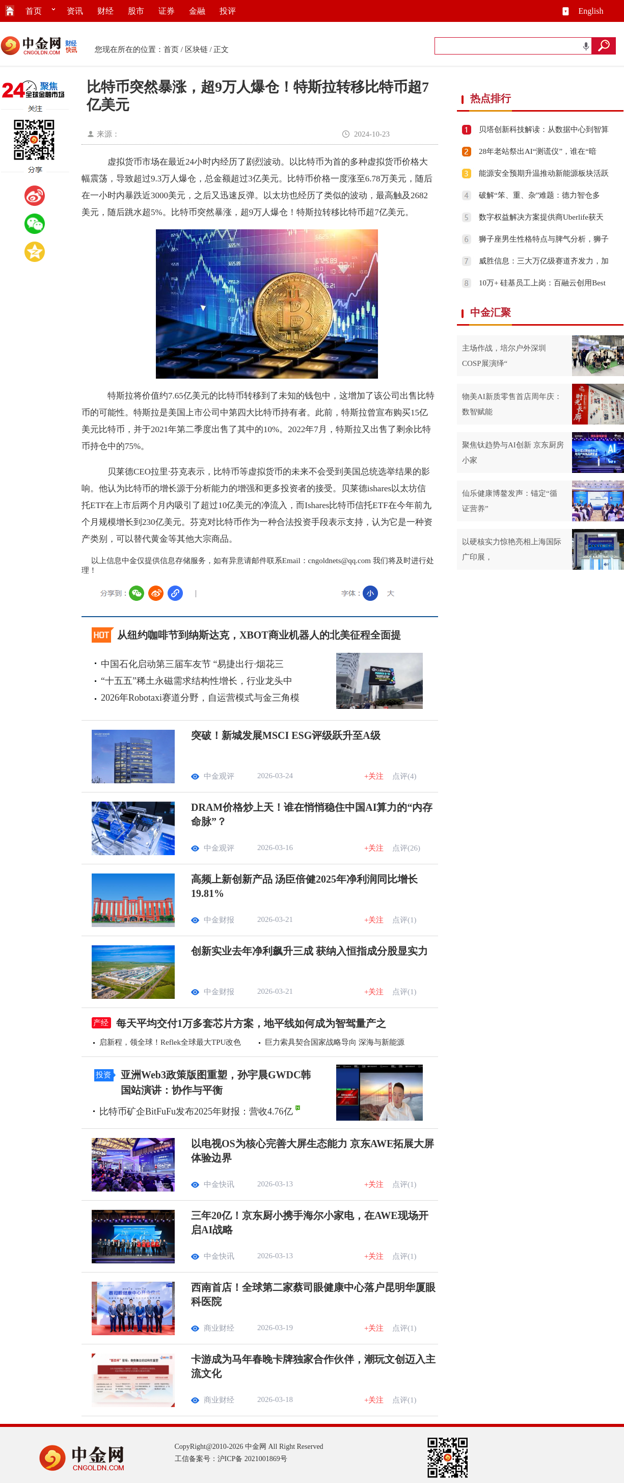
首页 (33, 11)
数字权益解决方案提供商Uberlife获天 (541, 217)
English (591, 11)
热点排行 (490, 98)
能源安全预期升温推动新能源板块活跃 (544, 173)
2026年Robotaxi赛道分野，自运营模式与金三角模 (200, 698)
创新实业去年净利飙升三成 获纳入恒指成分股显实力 (309, 951)
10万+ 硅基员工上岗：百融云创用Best (542, 283)
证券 (166, 11)
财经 (105, 11)
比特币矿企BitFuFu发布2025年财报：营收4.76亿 (196, 1111)
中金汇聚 (490, 312)
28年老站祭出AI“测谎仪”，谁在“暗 (537, 151)
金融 (197, 11)
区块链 (196, 49)
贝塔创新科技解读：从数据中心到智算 (544, 129)
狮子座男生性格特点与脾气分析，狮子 (544, 239)
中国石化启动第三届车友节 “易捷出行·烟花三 (192, 664)
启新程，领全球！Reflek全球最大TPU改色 (170, 1042)
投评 (228, 11)
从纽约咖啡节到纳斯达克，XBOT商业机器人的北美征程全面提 (259, 635)
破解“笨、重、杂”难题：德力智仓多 (539, 195)
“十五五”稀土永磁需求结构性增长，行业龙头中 (196, 681)
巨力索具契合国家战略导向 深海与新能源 (334, 1042)
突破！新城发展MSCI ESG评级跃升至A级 (286, 735)
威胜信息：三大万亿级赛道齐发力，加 (544, 261)
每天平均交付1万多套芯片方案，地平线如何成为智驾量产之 (251, 1023)
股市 (136, 11)
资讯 (75, 11)
